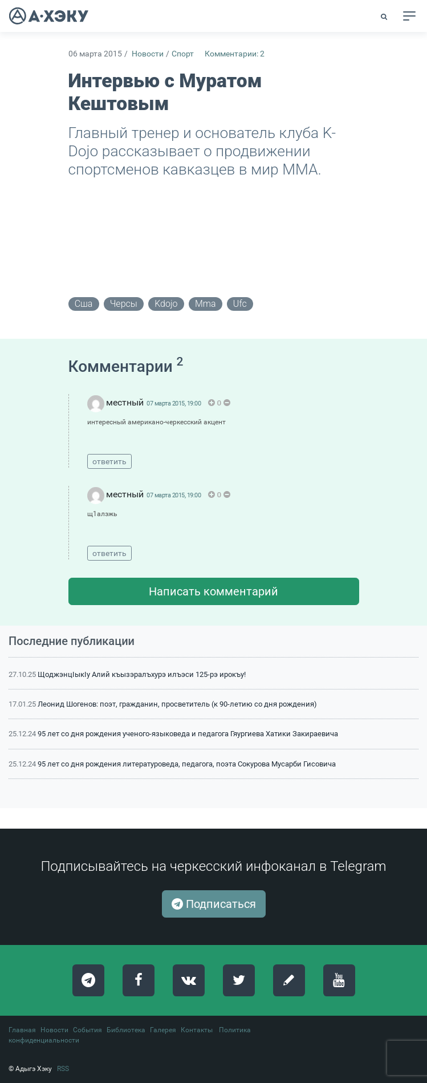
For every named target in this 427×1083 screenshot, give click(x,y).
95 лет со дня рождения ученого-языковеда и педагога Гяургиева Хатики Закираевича (188, 733)
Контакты (197, 1030)
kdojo (165, 303)
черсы (123, 303)
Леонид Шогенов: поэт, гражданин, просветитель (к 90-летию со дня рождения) (177, 704)
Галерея (163, 1030)
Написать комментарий (213, 591)
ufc (240, 303)
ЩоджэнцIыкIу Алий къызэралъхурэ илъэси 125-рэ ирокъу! (142, 674)
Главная (22, 1030)
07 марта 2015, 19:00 (174, 403)
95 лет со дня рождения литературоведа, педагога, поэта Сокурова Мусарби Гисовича (187, 764)
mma (205, 303)
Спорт (183, 54)
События (87, 1030)
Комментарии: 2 (235, 54)
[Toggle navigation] (409, 16)
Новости (148, 54)
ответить (109, 461)
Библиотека (126, 1030)
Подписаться (214, 904)
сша (84, 303)
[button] (385, 16)
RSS (63, 1069)
